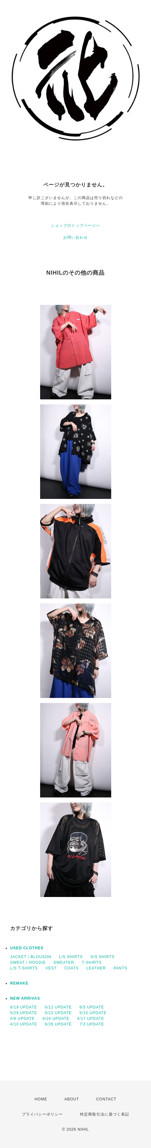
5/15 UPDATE (93, 1013)
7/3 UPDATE (92, 1024)
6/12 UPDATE (58, 1007)
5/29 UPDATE (23, 1013)
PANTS (120, 968)
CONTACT (106, 1099)
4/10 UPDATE (23, 1024)
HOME (40, 1099)
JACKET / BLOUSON (30, 957)
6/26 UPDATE (58, 1024)
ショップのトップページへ (75, 225)
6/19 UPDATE (23, 1007)
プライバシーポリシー (42, 1114)
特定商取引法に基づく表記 (104, 1114)
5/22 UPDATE (58, 1013)
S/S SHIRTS (102, 957)
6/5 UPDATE (92, 1007)
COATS (71, 968)
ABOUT (71, 1099)
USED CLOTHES (27, 948)
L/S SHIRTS (71, 957)
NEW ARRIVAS (25, 998)
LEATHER (96, 968)
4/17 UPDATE (90, 1018)
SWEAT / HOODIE (28, 962)
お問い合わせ (75, 237)
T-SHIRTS (91, 962)
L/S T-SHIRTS (24, 968)
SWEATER (63, 962)
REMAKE (19, 983)
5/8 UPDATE (22, 1018)
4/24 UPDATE (55, 1018)
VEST (51, 968)
